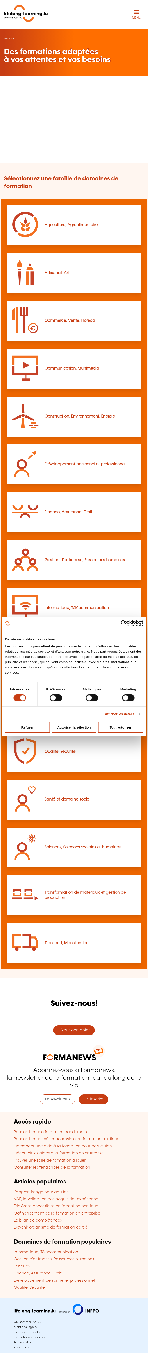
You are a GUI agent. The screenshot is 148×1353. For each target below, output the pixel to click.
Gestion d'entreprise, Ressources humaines (54, 1259)
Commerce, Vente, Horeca (70, 321)
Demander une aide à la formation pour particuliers (63, 1146)
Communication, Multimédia (72, 369)
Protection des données (31, 1337)
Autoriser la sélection (74, 727)
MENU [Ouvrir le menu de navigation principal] (136, 17)
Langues (22, 1266)
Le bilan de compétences (38, 1220)
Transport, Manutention (66, 943)
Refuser (27, 727)
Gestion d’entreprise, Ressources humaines (85, 560)
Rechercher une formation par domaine (51, 1132)
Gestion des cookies (28, 1332)
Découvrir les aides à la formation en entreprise (59, 1153)
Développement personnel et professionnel (85, 464)
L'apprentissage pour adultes (41, 1192)
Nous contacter (74, 1030)
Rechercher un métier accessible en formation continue (66, 1139)
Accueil (9, 38)
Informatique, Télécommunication (77, 608)
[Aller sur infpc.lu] (56, 1314)
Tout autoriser (121, 727)
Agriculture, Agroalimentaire (71, 225)
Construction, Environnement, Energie (80, 416)
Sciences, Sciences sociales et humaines (83, 847)
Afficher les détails (119, 714)
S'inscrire (93, 1099)
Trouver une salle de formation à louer (50, 1160)
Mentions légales (26, 1327)
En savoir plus (57, 1099)
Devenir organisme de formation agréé (50, 1227)
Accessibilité (22, 1342)
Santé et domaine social (67, 799)
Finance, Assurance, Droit (68, 512)
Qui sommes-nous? (27, 1321)
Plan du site (22, 1347)
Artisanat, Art (57, 273)
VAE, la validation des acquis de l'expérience (56, 1199)
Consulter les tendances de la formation (52, 1167)
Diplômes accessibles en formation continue (56, 1206)
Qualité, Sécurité (60, 752)
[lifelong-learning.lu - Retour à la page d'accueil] (26, 14)
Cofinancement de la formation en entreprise (57, 1213)
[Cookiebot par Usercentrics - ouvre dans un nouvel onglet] (124, 623)
